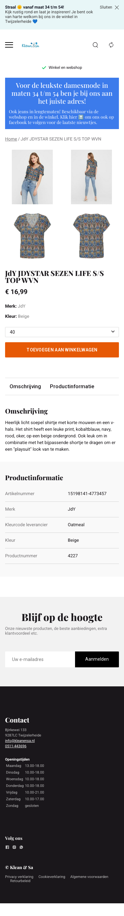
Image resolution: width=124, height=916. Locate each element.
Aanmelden (97, 659)
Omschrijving (25, 386)
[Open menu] (9, 45)
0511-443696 (15, 746)
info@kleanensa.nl (20, 740)
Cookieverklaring (51, 876)
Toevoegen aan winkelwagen (62, 349)
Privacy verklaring (19, 876)
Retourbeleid (20, 881)
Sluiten (109, 7)
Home (11, 139)
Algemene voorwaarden (89, 876)
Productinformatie (72, 386)
